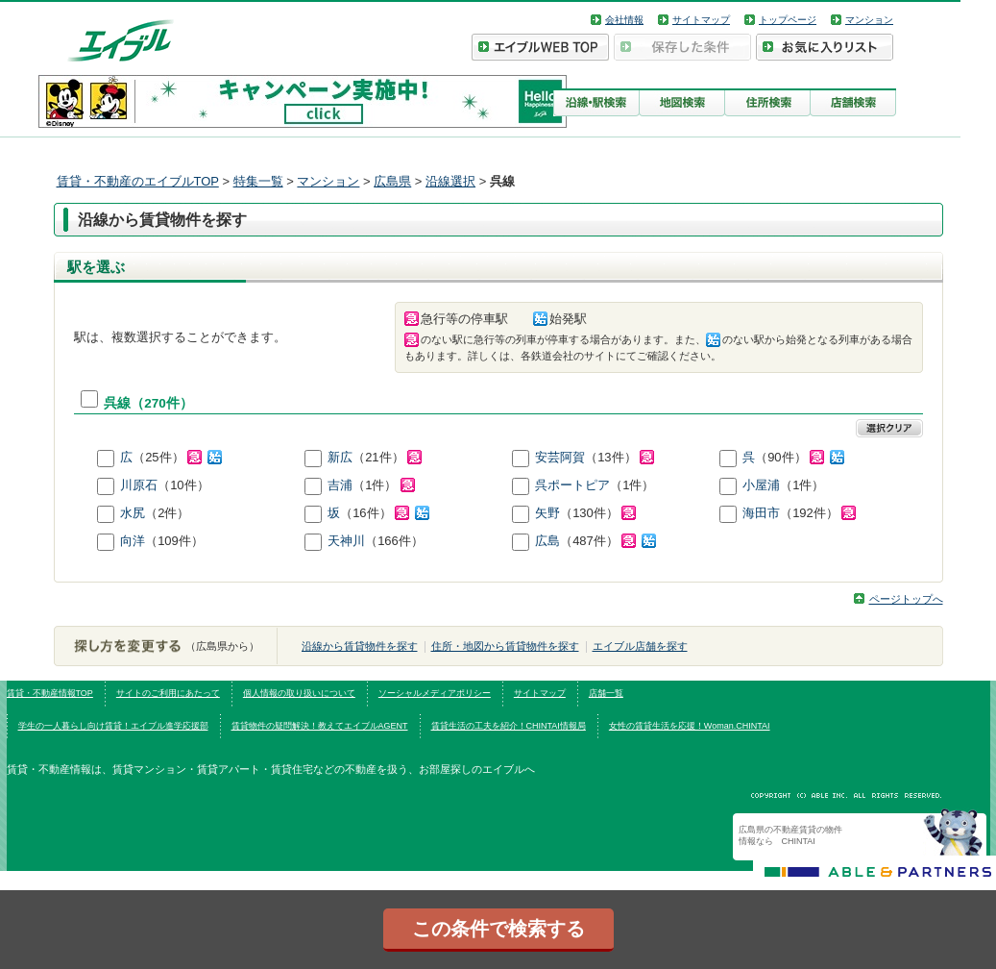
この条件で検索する (498, 928)
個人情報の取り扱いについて (299, 693)
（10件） (183, 485)
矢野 (547, 513)
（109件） (174, 541)
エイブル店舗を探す (640, 646)
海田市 (761, 513)
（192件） (818, 513)
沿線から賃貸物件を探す (360, 646)
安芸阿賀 (560, 457)
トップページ (787, 19)
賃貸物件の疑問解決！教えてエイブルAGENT (319, 726)
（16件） (384, 513)
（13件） (619, 457)
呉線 (117, 403)
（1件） (383, 485)
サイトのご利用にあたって (168, 693)
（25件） (177, 457)
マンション (869, 19)
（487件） (608, 541)
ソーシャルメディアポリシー (434, 693)
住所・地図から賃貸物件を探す (505, 646)
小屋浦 (761, 485)
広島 (547, 541)
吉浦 (340, 485)
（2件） (167, 513)
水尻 (132, 513)
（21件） (387, 457)
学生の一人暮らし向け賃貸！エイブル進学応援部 (113, 726)
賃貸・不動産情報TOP (50, 693)
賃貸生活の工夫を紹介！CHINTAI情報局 (508, 726)
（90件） (799, 457)
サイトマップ (701, 19)
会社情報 (624, 19)
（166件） (394, 541)
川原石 (139, 485)
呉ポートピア (572, 485)
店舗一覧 (606, 693)
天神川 (346, 541)
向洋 (132, 541)
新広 (340, 457)
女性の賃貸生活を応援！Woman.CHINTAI (689, 726)
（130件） (598, 513)
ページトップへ (906, 599)
